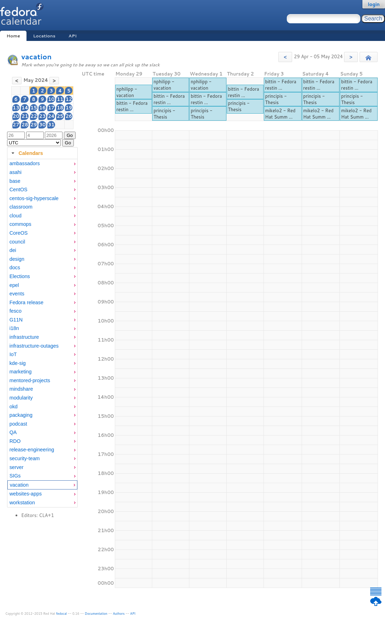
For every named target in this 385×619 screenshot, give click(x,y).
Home (13, 36)
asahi (16, 172)
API (73, 36)
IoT (13, 354)
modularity (21, 398)
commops (20, 224)
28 (25, 124)
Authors (119, 613)
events (17, 293)
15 (33, 107)
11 (60, 99)
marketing (21, 371)
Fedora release (26, 302)
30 (42, 124)
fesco (16, 311)
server (17, 467)
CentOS (19, 189)
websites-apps (26, 494)
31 (51, 124)
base (15, 181)
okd (14, 406)
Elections (20, 276)
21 (25, 116)
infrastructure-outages (34, 346)
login (374, 4)
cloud (16, 215)
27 (16, 124)
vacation (36, 56)
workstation (22, 502)
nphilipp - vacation (126, 92)
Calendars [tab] (26, 153)
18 (60, 107)
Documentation (96, 613)
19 (69, 107)
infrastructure (24, 337)
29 (33, 124)
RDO (15, 441)
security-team (25, 458)
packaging (21, 415)
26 (69, 116)
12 (69, 99)
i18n (14, 328)
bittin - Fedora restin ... (131, 106)
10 (51, 99)
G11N (16, 320)
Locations (44, 36)
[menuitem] (42, 163)
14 (25, 107)
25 (60, 116)
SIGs (15, 476)
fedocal (61, 613)
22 (33, 116)
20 (16, 116)
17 (51, 107)
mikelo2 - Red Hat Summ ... (280, 113)
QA (13, 432)
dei (13, 250)
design (17, 259)
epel (14, 285)
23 (42, 116)
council (17, 242)
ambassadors (25, 163)
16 (42, 107)
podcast (18, 424)
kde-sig (18, 363)
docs (15, 267)
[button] (285, 57)
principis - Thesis (165, 113)
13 (16, 107)
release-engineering (32, 449)
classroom (21, 207)
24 (51, 116)
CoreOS (19, 233)
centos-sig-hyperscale (34, 198)
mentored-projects (30, 380)
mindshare (21, 389)
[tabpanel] (42, 333)
